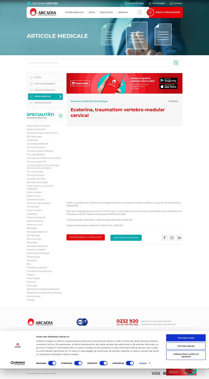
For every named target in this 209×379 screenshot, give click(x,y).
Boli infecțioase (34, 136)
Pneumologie (33, 278)
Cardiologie (32, 140)
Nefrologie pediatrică (37, 232)
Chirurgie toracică (35, 175)
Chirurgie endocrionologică (40, 151)
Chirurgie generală (36, 154)
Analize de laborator (36, 129)
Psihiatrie (31, 282)
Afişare (143, 373)
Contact (176, 3)
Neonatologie (33, 235)
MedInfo (123, 12)
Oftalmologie (33, 257)
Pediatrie (31, 275)
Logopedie (32, 214)
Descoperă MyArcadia (126, 237)
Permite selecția (185, 356)
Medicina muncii (35, 224)
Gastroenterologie (35, 199)
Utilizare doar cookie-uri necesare (186, 365)
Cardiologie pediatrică (37, 143)
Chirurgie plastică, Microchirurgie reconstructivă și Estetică (43, 166)
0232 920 (52, 3)
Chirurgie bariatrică (36, 147)
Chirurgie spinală (35, 171)
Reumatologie (34, 296)
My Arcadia (156, 3)
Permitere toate (186, 348)
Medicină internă (35, 221)
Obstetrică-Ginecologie (38, 253)
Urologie (31, 300)
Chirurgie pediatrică (36, 161)
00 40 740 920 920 (127, 324)
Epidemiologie (34, 196)
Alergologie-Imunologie (38, 126)
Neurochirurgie (34, 239)
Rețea (92, 12)
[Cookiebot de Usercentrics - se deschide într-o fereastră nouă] (18, 374)
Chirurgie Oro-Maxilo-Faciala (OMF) (44, 158)
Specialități (106, 12)
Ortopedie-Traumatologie (39, 271)
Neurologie (32, 242)
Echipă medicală (74, 12)
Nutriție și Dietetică (36, 249)
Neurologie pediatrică (37, 246)
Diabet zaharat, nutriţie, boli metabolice (40, 187)
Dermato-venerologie (37, 182)
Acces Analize (134, 3)
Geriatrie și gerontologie (38, 203)
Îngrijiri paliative (34, 210)
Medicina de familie (36, 217)
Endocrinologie (34, 192)
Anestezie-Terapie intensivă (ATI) (42, 133)
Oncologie (32, 260)
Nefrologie (32, 228)
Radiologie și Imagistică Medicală (43, 289)
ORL (29, 264)
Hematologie (33, 206)
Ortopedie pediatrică (37, 267)
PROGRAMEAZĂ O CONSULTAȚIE (86, 237)
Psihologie (32, 285)
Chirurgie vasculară (36, 179)
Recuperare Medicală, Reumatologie (44, 292)
